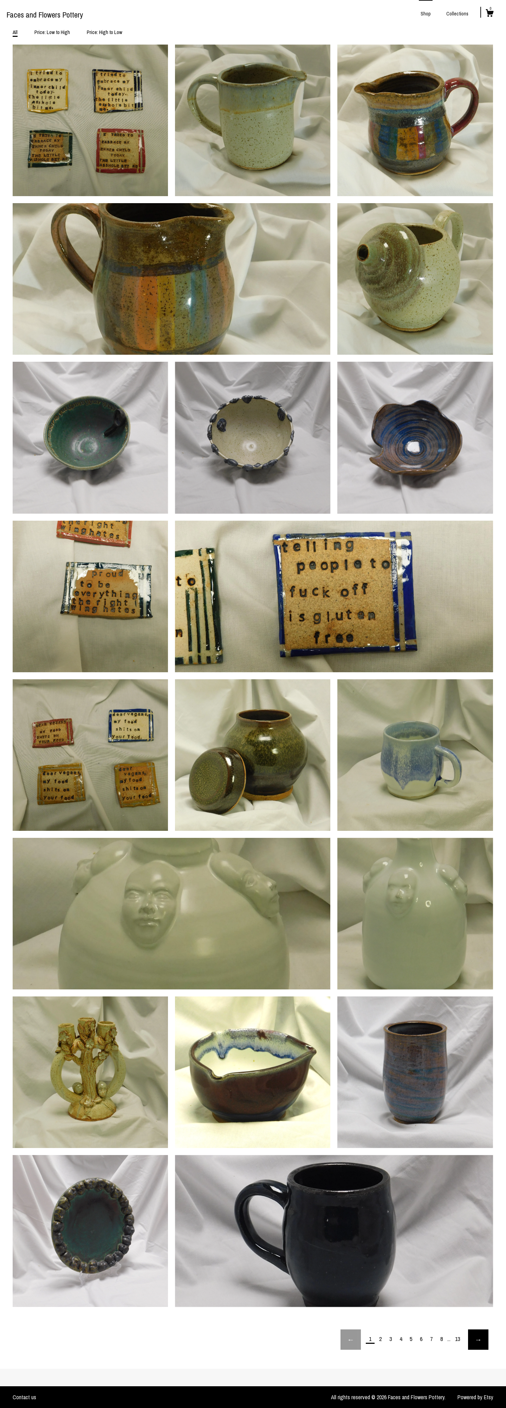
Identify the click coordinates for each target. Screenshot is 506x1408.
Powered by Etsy (475, 1397)
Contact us (24, 1397)
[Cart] (489, 14)
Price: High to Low (104, 32)
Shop (426, 14)
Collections (457, 14)
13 (457, 1339)
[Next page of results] (478, 1339)
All (15, 32)
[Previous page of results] (350, 1339)
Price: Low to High (52, 32)
